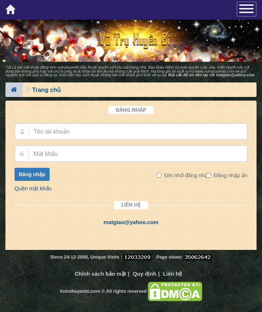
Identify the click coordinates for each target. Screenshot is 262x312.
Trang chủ (46, 89)
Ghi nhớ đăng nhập (186, 175)
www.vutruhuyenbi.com (214, 71)
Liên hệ (172, 274)
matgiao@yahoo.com (235, 75)
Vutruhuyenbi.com (80, 291)
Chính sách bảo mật (100, 274)
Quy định (144, 274)
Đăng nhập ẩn (229, 175)
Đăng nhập (32, 174)
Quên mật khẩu (33, 188)
